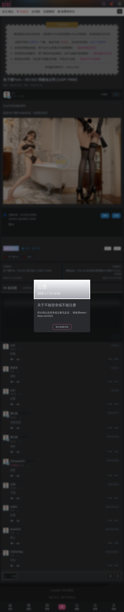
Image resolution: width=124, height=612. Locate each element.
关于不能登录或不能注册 (56, 305)
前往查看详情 (62, 327)
